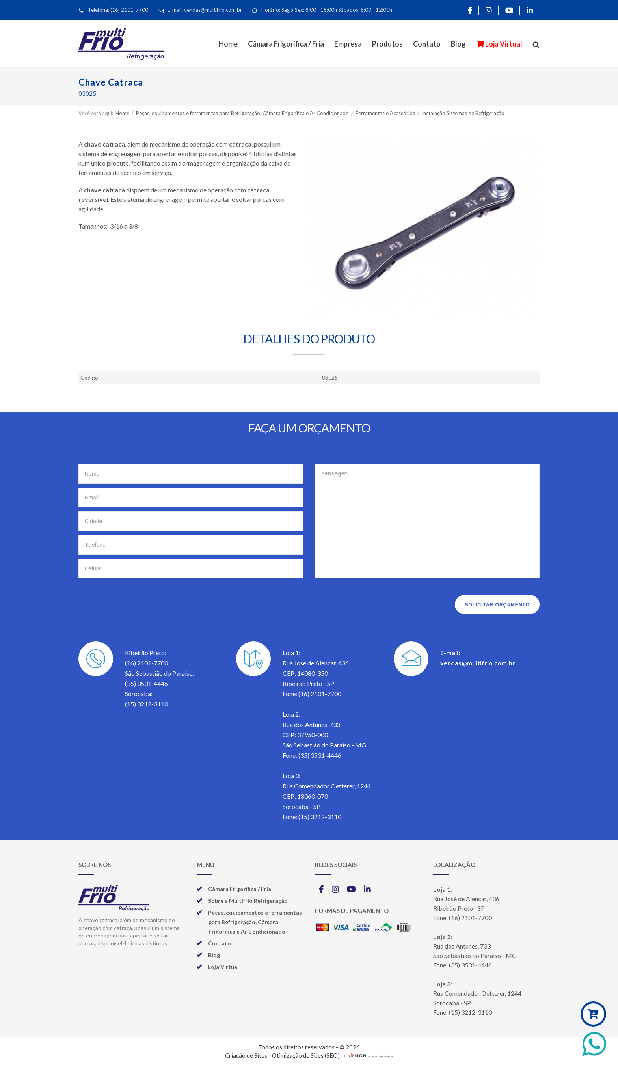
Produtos (387, 43)
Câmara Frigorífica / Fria (286, 43)
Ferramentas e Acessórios (386, 113)
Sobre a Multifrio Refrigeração (248, 900)
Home (228, 43)
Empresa (348, 43)
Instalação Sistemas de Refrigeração (463, 113)
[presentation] (138, 602)
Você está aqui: (95, 113)
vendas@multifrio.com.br (477, 663)
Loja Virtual (503, 43)
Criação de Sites (246, 1055)
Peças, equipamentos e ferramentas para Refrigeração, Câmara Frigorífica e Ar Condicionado (243, 113)
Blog (458, 43)
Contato (427, 43)
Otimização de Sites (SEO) (306, 1055)
